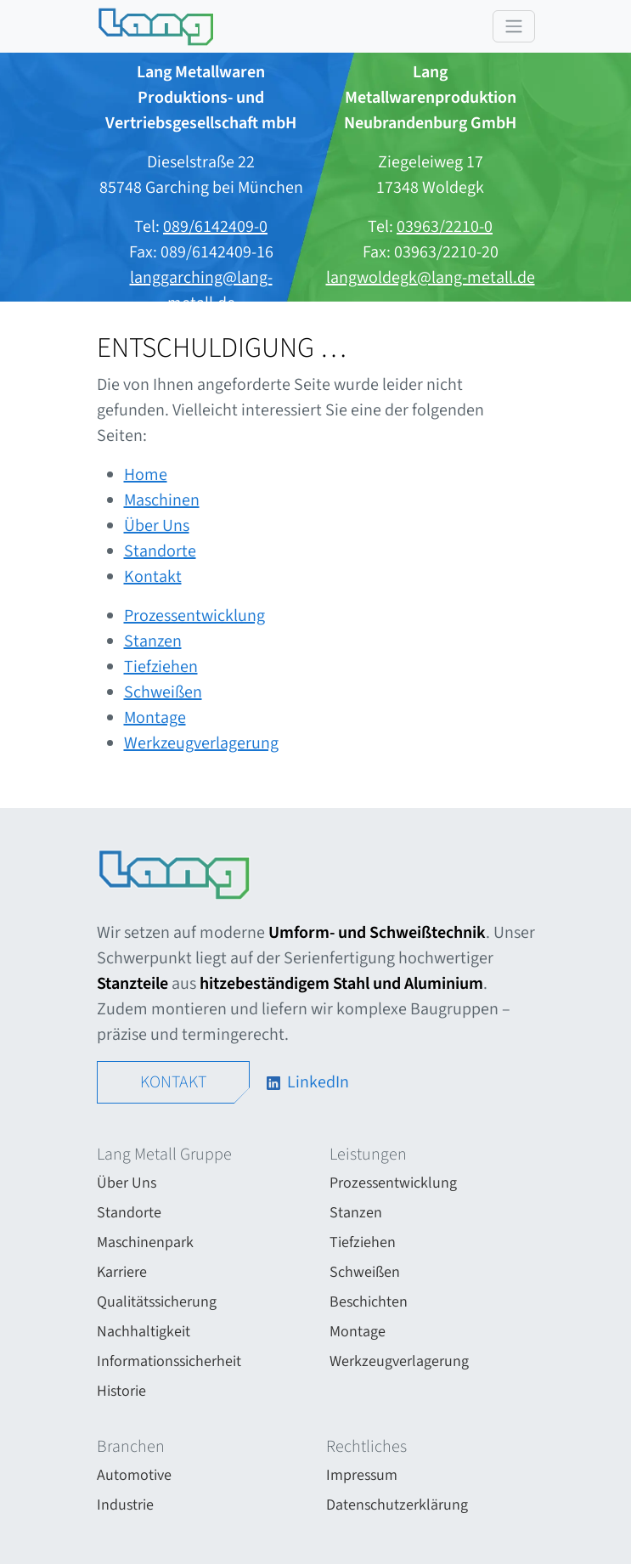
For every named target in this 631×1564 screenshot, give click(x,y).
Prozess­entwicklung (194, 616)
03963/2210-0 (445, 227)
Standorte (160, 551)
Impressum (361, 1475)
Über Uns (156, 526)
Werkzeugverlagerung (201, 743)
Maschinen (162, 500)
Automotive (134, 1475)
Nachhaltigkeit (143, 1331)
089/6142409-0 (215, 227)
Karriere (122, 1272)
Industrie (125, 1505)
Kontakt (153, 577)
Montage (155, 718)
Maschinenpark (145, 1242)
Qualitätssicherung (157, 1302)
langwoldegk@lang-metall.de (430, 278)
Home (145, 475)
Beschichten (369, 1302)
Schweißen (163, 692)
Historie (121, 1391)
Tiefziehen (161, 667)
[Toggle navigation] (514, 26)
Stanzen (153, 641)
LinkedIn (306, 1082)
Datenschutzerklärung (397, 1505)
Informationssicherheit (169, 1361)
